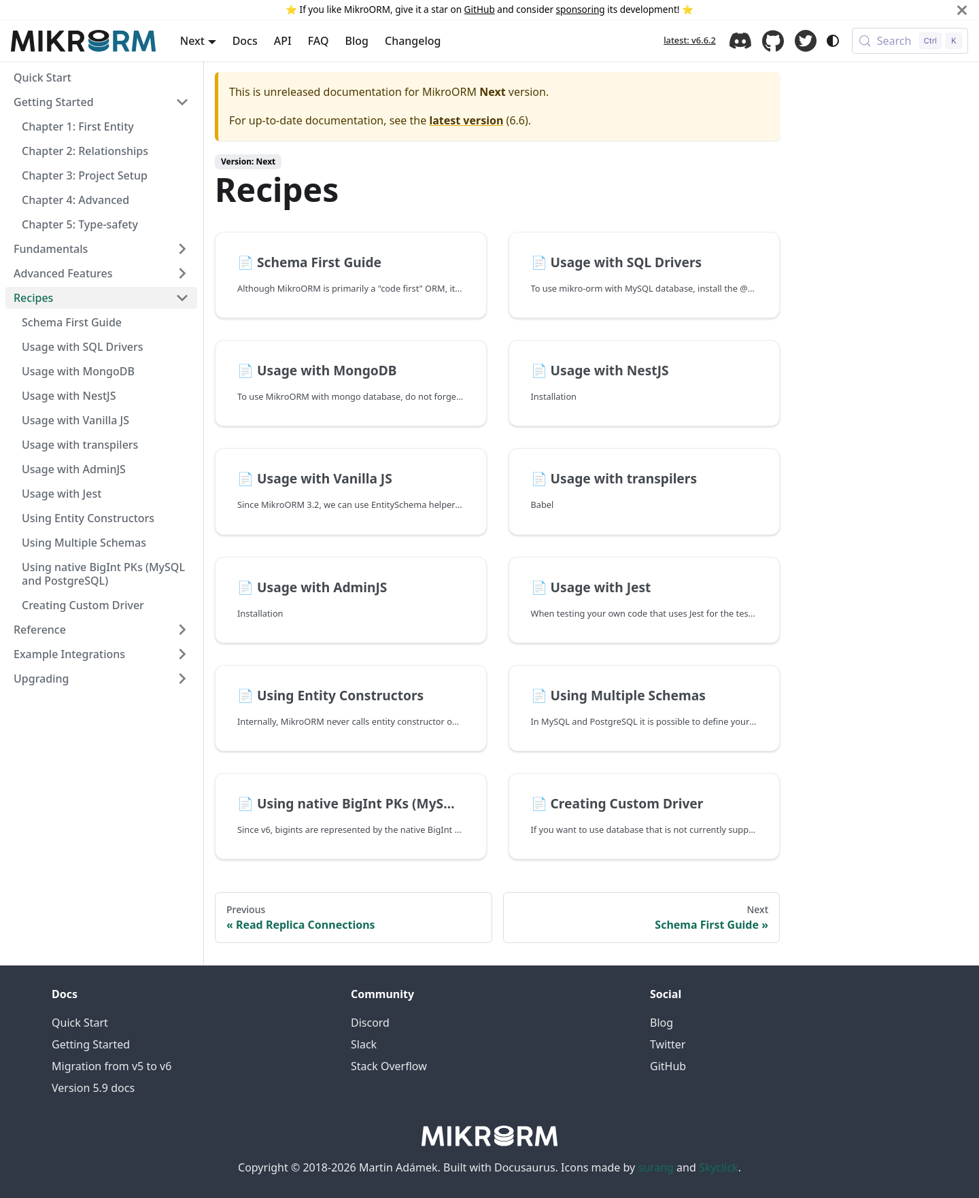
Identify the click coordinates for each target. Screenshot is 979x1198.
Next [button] (192, 40)
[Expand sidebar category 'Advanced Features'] (182, 273)
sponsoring (580, 9)
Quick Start (80, 1022)
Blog (356, 40)
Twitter (805, 40)
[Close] (962, 10)
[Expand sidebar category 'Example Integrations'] (182, 654)
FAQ (318, 40)
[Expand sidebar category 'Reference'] (182, 629)
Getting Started (91, 1044)
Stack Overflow (389, 1066)
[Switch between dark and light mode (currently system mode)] (833, 41)
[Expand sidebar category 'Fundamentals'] (182, 249)
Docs (245, 40)
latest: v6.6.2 (690, 40)
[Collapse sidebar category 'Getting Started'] (182, 102)
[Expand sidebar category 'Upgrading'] (182, 678)
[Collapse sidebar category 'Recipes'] (182, 298)
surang (656, 1167)
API (283, 40)
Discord (740, 40)
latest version (466, 120)
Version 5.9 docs (93, 1087)
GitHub (479, 9)
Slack (364, 1044)
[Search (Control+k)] (910, 41)
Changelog (413, 40)
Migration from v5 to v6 (111, 1066)
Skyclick (718, 1167)
